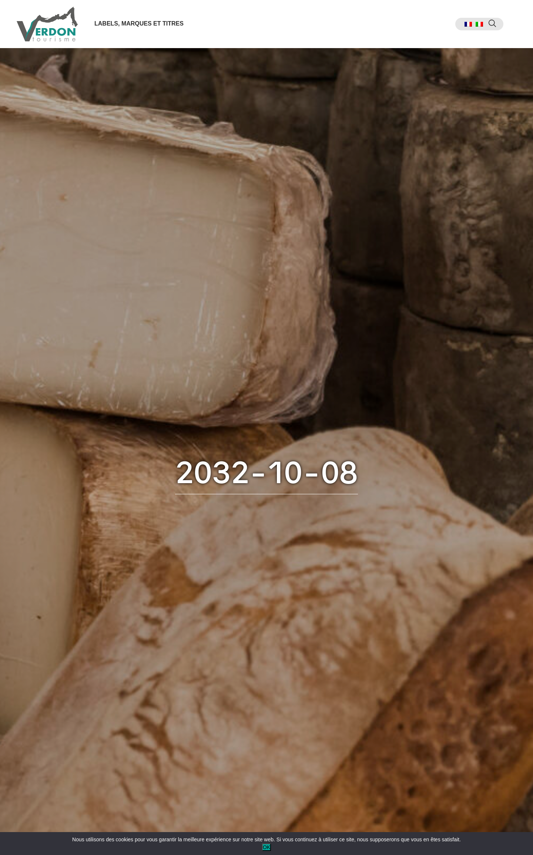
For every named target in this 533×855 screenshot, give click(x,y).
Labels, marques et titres (139, 23)
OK (266, 847)
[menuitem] (468, 24)
